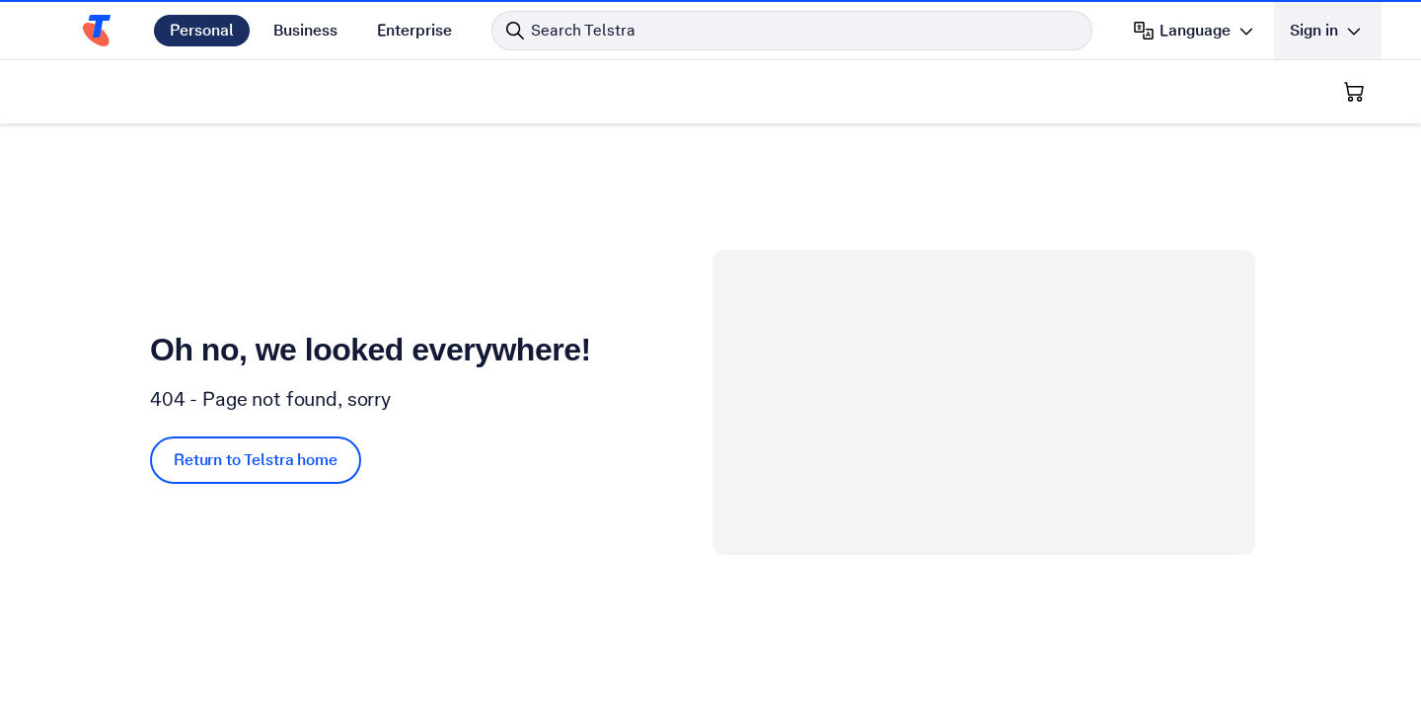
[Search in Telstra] (791, 30)
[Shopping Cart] (1354, 91)
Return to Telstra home (255, 459)
